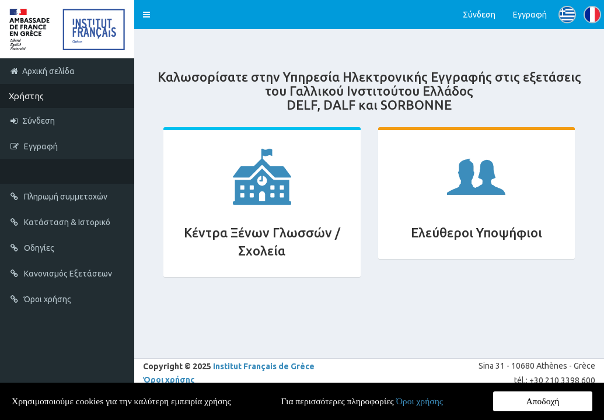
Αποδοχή (543, 401)
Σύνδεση (479, 14)
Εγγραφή (530, 14)
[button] (146, 14)
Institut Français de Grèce (264, 366)
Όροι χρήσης (169, 379)
